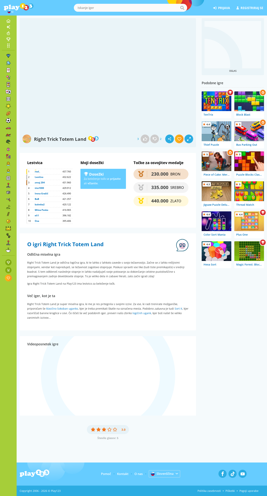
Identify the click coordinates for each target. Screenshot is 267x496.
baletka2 (40, 204)
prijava (221, 8)
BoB (37, 199)
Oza (37, 221)
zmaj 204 (40, 182)
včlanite (93, 183)
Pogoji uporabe (249, 491)
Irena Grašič (41, 193)
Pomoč (106, 474)
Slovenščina (162, 474)
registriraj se (249, 8)
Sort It (178, 308)
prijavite (115, 179)
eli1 (37, 215)
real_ (37, 171)
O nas (138, 474)
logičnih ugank (142, 313)
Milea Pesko (41, 210)
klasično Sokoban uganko (62, 308)
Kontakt (122, 474)
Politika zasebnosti (209, 491)
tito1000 (39, 188)
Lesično (39, 177)
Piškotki (230, 491)
